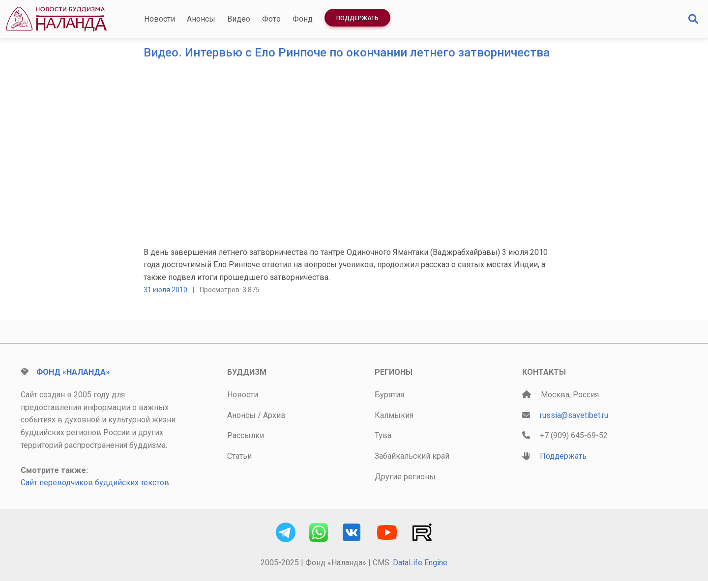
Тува (383, 435)
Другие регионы (405, 476)
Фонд (303, 19)
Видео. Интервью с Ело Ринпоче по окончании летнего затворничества (347, 52)
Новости (159, 19)
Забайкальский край (412, 456)
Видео (238, 19)
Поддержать (357, 18)
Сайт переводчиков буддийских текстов (95, 482)
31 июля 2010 (165, 290)
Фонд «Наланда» (73, 372)
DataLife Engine (420, 562)
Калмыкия (394, 415)
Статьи (239, 456)
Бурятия (389, 394)
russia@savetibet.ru (574, 415)
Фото (271, 19)
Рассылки (245, 435)
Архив (274, 415)
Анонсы (201, 19)
